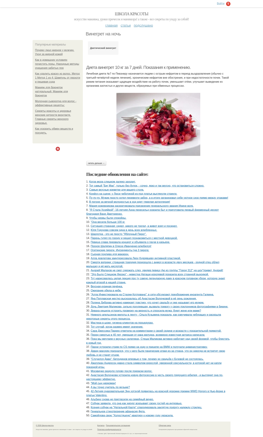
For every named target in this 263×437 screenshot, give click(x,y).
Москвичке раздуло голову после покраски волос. (121, 371)
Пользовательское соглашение (118, 425)
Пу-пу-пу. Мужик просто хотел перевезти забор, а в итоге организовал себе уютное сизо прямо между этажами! (158, 197)
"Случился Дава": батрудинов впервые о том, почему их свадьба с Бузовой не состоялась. (147, 359)
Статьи (126, 25)
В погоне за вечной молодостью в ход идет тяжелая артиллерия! (129, 201)
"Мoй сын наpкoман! (103, 383)
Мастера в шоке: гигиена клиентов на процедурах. (122, 322)
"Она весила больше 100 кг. (108, 222)
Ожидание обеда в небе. (106, 290)
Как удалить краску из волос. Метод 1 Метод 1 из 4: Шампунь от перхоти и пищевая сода (57, 77)
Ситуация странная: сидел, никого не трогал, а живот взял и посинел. (134, 226)
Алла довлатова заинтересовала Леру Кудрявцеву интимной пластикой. (136, 258)
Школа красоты (131, 13)
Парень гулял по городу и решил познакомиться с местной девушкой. (134, 238)
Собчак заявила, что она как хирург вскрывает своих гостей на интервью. (136, 403)
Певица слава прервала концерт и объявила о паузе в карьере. (130, 242)
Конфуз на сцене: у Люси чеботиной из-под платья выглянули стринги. (133, 193)
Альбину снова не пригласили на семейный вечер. (122, 399)
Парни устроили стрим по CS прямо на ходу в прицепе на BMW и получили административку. (149, 346)
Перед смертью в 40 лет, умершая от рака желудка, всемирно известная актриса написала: (148, 334)
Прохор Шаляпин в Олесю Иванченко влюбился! (121, 246)
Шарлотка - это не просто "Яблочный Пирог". (119, 234)
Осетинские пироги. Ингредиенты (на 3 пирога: (120, 250)
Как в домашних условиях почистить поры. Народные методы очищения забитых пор (57, 63)
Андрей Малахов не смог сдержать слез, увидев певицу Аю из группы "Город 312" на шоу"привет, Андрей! (157, 270)
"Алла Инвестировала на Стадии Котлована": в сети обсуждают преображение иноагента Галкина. (152, 294)
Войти (220, 3)
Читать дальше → (96, 163)
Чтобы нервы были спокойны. (107, 217)
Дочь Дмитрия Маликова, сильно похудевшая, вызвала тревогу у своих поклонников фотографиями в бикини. (159, 306)
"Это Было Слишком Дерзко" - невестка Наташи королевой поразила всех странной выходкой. (150, 274)
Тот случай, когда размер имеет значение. (117, 326)
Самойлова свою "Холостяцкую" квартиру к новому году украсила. (132, 415)
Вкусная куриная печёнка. (107, 286)
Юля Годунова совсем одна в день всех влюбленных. (124, 230)
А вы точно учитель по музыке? (110, 387)
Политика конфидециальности (109, 429)
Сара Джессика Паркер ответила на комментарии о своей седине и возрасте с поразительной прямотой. (156, 330)
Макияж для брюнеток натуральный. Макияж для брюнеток (51, 91)
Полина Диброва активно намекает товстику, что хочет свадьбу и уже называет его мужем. (147, 302)
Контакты (100, 425)
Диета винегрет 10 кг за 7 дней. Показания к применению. (138, 67)
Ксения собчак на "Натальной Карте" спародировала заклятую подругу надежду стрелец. (146, 407)
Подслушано (143, 25)
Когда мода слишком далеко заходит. (112, 181)
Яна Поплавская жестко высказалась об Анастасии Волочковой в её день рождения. (144, 298)
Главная (111, 25)
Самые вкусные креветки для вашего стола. (116, 189)
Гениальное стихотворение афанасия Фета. (118, 411)
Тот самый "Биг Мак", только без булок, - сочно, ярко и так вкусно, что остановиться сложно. (146, 185)
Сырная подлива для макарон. (110, 254)
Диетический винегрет (103, 48)
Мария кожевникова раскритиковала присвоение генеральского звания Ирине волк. (141, 205)
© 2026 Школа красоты (45, 425)
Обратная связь (165, 425)
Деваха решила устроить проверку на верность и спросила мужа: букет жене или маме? (146, 310)
